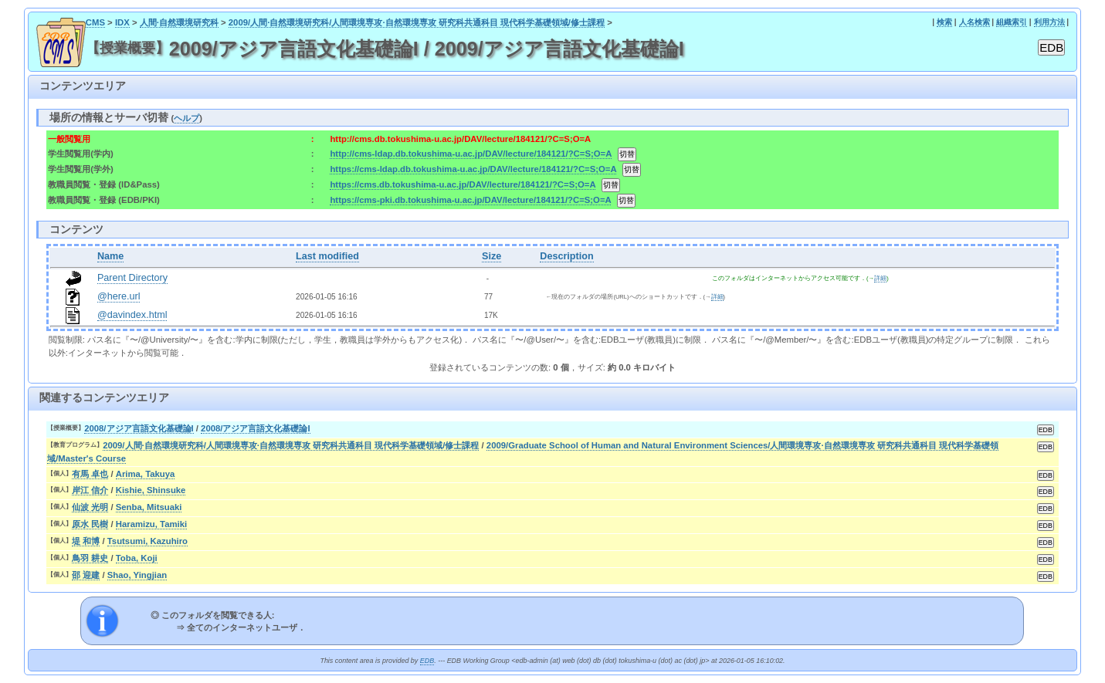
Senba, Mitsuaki (149, 507)
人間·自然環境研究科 (179, 22)
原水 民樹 (90, 524)
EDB (427, 660)
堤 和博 (86, 541)
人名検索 (974, 22)
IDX (122, 22)
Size (491, 256)
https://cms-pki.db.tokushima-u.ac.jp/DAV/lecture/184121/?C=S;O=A (470, 200)
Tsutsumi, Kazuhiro (147, 541)
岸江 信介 (90, 490)
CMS (95, 22)
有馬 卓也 (90, 473)
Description (566, 256)
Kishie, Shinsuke (151, 490)
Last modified (327, 256)
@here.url (119, 296)
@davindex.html (132, 314)
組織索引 (1011, 22)
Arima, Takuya (145, 473)
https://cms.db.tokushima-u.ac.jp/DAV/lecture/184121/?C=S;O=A (462, 184)
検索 (944, 22)
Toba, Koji (137, 558)
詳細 (880, 278)
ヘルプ (186, 118)
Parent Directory (132, 277)
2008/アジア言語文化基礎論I (139, 428)
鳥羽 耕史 (90, 558)
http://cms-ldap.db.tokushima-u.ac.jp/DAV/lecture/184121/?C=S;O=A (470, 153)
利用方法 (1049, 22)
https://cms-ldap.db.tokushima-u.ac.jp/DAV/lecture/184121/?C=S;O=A (473, 169)
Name (110, 256)
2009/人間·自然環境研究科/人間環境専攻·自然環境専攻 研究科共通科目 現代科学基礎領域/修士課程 (417, 22)
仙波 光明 (90, 507)
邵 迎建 (86, 575)
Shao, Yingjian (137, 575)
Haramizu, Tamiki (151, 524)
